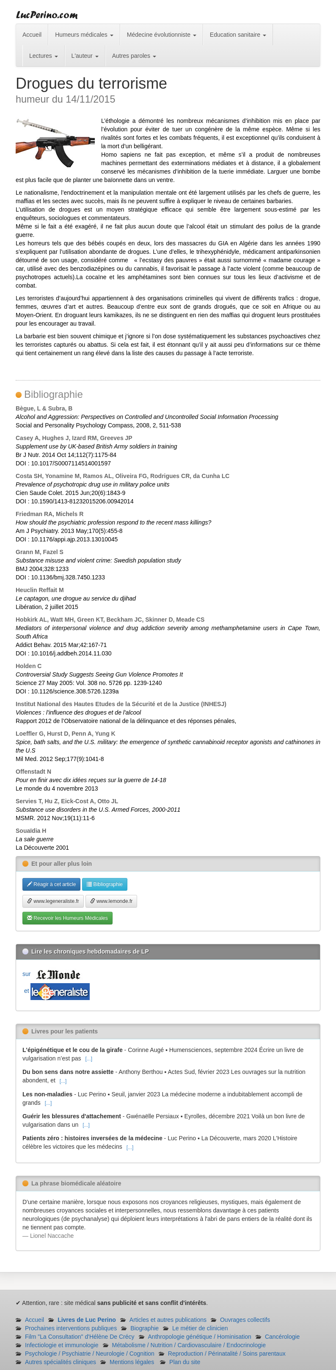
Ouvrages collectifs (245, 1319)
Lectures (43, 55)
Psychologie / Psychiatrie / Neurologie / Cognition (89, 1353)
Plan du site (184, 1362)
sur (53, 973)
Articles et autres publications (168, 1319)
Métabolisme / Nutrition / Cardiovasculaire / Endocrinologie (189, 1345)
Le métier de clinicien (200, 1328)
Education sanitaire (238, 34)
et (56, 990)
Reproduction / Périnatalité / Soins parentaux (227, 1353)
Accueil (31, 34)
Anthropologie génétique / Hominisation (199, 1336)
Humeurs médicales (84, 34)
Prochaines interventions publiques (71, 1328)
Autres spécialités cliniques (60, 1362)
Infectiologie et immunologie (62, 1345)
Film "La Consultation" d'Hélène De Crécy (80, 1336)
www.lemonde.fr (111, 901)
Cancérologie (282, 1336)
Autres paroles (134, 55)
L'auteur (85, 55)
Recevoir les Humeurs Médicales (67, 918)
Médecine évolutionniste (161, 34)
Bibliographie (105, 884)
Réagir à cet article (51, 884)
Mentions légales (132, 1362)
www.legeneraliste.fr (53, 901)
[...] (88, 1059)
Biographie (144, 1328)
